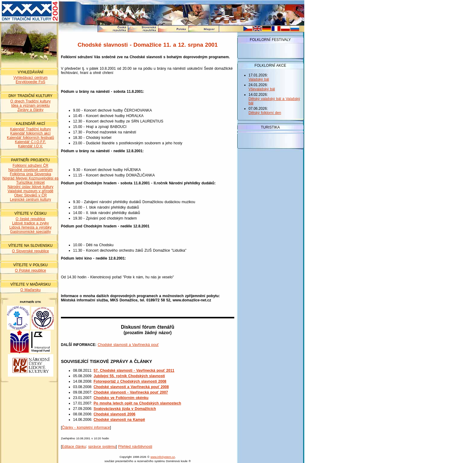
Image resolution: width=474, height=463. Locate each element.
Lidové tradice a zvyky (30, 223)
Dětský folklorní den (265, 113)
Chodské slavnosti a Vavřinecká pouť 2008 (131, 387)
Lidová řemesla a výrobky (30, 227)
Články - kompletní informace (86, 427)
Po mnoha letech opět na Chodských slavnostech (137, 403)
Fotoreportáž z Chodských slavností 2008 (130, 381)
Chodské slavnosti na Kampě (119, 420)
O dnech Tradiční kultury (30, 101)
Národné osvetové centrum (30, 170)
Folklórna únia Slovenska (30, 174)
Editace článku (74, 447)
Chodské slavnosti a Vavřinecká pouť (128, 345)
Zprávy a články (30, 110)
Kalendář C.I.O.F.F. (30, 142)
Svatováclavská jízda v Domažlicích (125, 409)
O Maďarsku (30, 290)
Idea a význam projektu (30, 105)
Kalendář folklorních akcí (30, 133)
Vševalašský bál (262, 89)
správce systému (102, 447)
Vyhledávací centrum (30, 77)
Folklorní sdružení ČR (30, 165)
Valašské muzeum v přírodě (30, 191)
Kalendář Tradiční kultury (30, 129)
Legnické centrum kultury (30, 199)
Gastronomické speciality (30, 232)
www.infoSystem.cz (163, 456)
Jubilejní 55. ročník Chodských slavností (129, 376)
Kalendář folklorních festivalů (30, 138)
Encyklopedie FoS (30, 82)
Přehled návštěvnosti (135, 447)
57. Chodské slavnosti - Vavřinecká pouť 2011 (134, 370)
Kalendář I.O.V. (30, 146)
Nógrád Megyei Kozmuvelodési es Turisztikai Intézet (30, 180)
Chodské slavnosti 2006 (114, 414)
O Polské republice (30, 270)
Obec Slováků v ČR (30, 195)
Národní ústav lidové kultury (30, 187)
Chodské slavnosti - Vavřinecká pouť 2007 (131, 392)
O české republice (30, 219)
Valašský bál (259, 79)
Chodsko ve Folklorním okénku (121, 398)
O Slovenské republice (30, 251)
